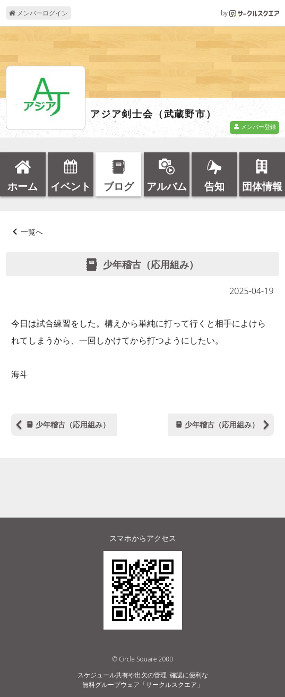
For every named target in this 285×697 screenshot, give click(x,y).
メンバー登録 (255, 127)
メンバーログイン (38, 13)
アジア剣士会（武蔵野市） (153, 114)
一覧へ (32, 232)
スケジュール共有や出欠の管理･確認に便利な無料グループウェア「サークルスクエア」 (142, 679)
